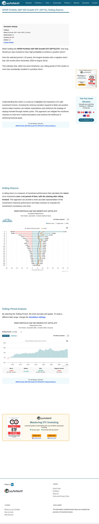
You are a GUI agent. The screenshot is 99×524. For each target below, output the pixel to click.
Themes (68, 3)
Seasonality (57, 3)
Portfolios (39, 3)
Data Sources (8, 514)
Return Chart (51, 223)
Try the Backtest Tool (86, 120)
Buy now (36, 435)
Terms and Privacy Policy (61, 496)
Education (85, 3)
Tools (48, 3)
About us (56, 493)
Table (67, 223)
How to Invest (8, 512)
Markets (76, 3)
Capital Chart (60, 223)
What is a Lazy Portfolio (12, 509)
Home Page (57, 488)
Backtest (29, 3)
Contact (95, 3)
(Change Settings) (9, 42)
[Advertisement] (35, 18)
